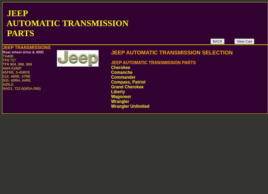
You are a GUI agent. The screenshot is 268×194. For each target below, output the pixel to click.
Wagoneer (158, 96)
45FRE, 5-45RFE (16, 72)
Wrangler (156, 101)
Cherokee (157, 67)
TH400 (8, 56)
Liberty (153, 91)
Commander (156, 77)
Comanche (159, 72)
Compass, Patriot (152, 82)
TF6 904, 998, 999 (17, 64)
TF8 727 (9, 60)
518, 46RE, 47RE (17, 76)
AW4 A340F (12, 68)
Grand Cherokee (155, 87)
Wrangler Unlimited (154, 106)
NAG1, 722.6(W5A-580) (22, 88)
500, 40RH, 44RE (17, 80)
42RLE (8, 84)
